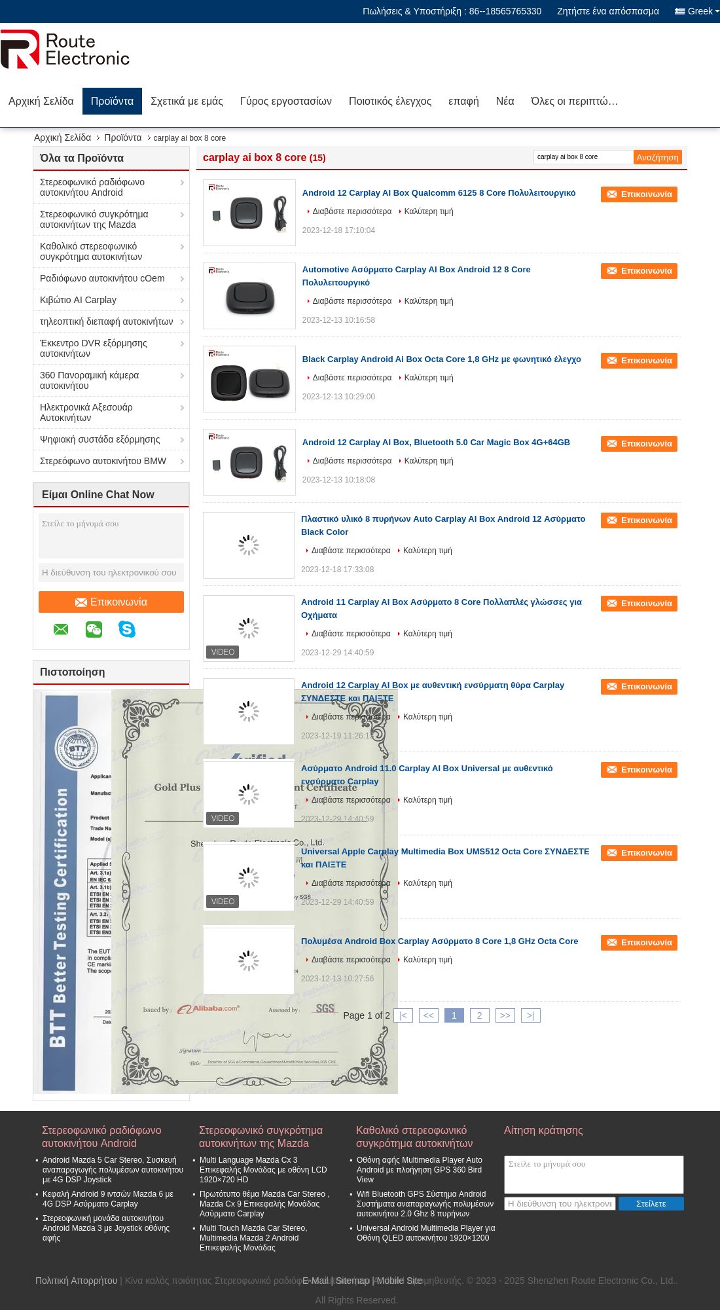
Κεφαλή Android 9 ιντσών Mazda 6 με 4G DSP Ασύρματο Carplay (108, 1199)
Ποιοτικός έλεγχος (390, 101)
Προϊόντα (112, 101)
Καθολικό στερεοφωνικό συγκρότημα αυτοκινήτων (91, 251)
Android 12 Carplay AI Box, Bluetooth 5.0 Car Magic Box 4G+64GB (436, 442)
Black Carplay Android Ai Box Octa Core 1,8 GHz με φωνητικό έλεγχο (441, 359)
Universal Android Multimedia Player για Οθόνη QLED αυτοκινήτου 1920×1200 (426, 1233)
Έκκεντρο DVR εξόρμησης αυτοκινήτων (93, 348)
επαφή (463, 101)
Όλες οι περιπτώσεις (578, 101)
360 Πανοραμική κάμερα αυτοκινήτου (89, 380)
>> (504, 1015)
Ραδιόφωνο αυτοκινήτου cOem (102, 278)
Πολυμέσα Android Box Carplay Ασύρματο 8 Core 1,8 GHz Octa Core (439, 941)
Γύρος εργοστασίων (286, 101)
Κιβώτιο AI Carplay (78, 300)
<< (428, 1015)
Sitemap (352, 1280)
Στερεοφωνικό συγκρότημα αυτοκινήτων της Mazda (94, 219)
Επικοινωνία (111, 602)
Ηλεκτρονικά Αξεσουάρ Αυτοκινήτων (86, 412)
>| (531, 1015)
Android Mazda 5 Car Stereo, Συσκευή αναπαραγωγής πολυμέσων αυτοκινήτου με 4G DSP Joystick (113, 1169)
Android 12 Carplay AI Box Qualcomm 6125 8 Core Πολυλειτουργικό (439, 193)
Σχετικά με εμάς (187, 101)
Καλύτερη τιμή (429, 211)
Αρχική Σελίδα (41, 101)
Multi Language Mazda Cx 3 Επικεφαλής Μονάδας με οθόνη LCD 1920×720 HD (263, 1169)
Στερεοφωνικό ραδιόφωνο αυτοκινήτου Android (92, 187)
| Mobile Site (397, 1280)
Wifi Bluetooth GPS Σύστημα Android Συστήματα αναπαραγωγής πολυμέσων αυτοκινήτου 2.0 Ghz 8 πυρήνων (425, 1204)
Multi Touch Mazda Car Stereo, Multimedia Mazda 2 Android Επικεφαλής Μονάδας (254, 1238)
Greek (704, 11)
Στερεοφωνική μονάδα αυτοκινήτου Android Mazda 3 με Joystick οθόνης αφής (106, 1228)
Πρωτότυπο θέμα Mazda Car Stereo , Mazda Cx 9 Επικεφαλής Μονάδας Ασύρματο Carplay (265, 1204)
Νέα (505, 101)
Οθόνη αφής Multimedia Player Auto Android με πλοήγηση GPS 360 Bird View (419, 1169)
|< (403, 1015)
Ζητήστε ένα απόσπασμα (608, 11)
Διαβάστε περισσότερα (352, 211)
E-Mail (315, 1280)
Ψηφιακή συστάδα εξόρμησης (100, 439)
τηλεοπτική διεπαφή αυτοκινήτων (106, 321)
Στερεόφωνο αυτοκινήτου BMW (103, 461)
